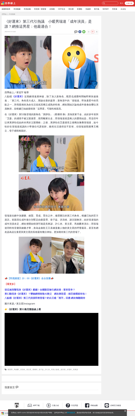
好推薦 (52, 9)
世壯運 (71, 9)
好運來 (69, 369)
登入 (121, 3)
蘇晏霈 (10, 369)
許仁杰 (47, 369)
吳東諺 (75, 369)
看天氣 (96, 9)
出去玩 (123, 9)
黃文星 (28, 369)
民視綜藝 (27, 9)
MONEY (106, 9)
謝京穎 (63, 369)
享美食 (114, 9)
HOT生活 (61, 9)
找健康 (88, 9)
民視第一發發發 (40, 9)
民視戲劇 (17, 9)
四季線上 (5, 14)
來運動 (79, 9)
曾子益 (41, 369)
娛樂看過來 (6, 9)
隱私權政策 (71, 413)
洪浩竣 (22, 369)
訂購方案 (129, 3)
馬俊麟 (16, 369)
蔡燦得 (35, 369)
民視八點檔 (55, 369)
